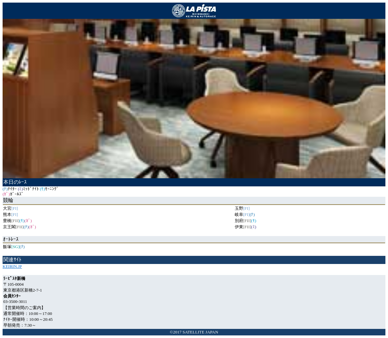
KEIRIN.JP (12, 266)
